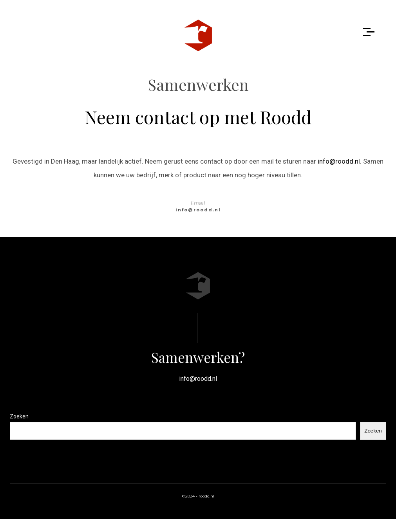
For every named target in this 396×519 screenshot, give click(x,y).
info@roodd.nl (339, 161)
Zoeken (19, 416)
